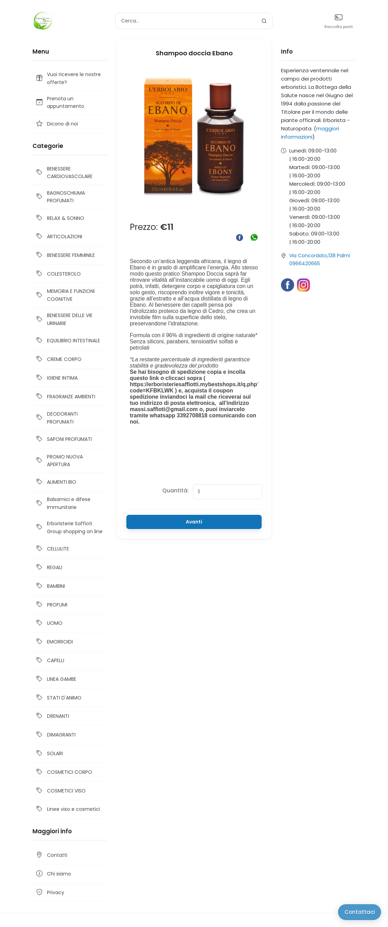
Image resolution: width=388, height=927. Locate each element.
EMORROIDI (54, 642)
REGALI (48, 568)
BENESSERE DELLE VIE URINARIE (64, 319)
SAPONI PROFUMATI (63, 439)
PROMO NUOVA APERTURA (59, 460)
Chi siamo (53, 874)
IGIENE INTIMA (56, 378)
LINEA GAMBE (55, 679)
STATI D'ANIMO (58, 698)
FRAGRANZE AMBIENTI (65, 396)
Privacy (49, 893)
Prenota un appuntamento (59, 102)
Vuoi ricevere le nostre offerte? (68, 78)
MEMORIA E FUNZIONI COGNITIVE (65, 295)
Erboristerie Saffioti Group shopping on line (69, 527)
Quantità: (175, 490)
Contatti (51, 855)
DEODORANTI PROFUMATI (56, 417)
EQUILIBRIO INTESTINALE (67, 341)
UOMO (48, 623)
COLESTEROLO (58, 274)
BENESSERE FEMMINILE (65, 255)
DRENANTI (52, 716)
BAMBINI (50, 586)
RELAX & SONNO (59, 218)
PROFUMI (51, 605)
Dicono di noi (56, 124)
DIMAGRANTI (55, 735)
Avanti (194, 521)
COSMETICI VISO (60, 791)
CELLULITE (52, 549)
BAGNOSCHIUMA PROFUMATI (60, 196)
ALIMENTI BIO (55, 482)
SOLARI (49, 754)
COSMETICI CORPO (63, 772)
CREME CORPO (58, 359)
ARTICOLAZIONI (58, 237)
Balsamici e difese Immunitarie (62, 503)
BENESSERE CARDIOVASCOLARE (64, 172)
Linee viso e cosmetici (67, 809)
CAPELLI (49, 661)
